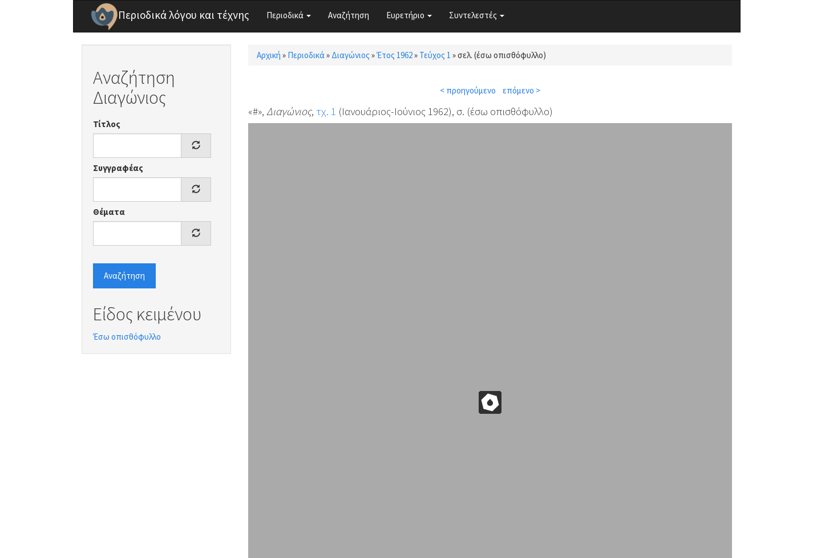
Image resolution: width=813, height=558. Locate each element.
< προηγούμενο (468, 90)
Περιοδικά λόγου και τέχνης (183, 15)
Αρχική (269, 55)
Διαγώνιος (350, 55)
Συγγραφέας (118, 167)
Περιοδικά (288, 15)
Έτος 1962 (394, 55)
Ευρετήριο (409, 15)
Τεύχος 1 (435, 55)
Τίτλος (106, 124)
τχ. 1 (326, 111)
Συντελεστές (476, 15)
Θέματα (109, 211)
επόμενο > (521, 90)
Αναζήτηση (348, 15)
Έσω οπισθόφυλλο (127, 336)
